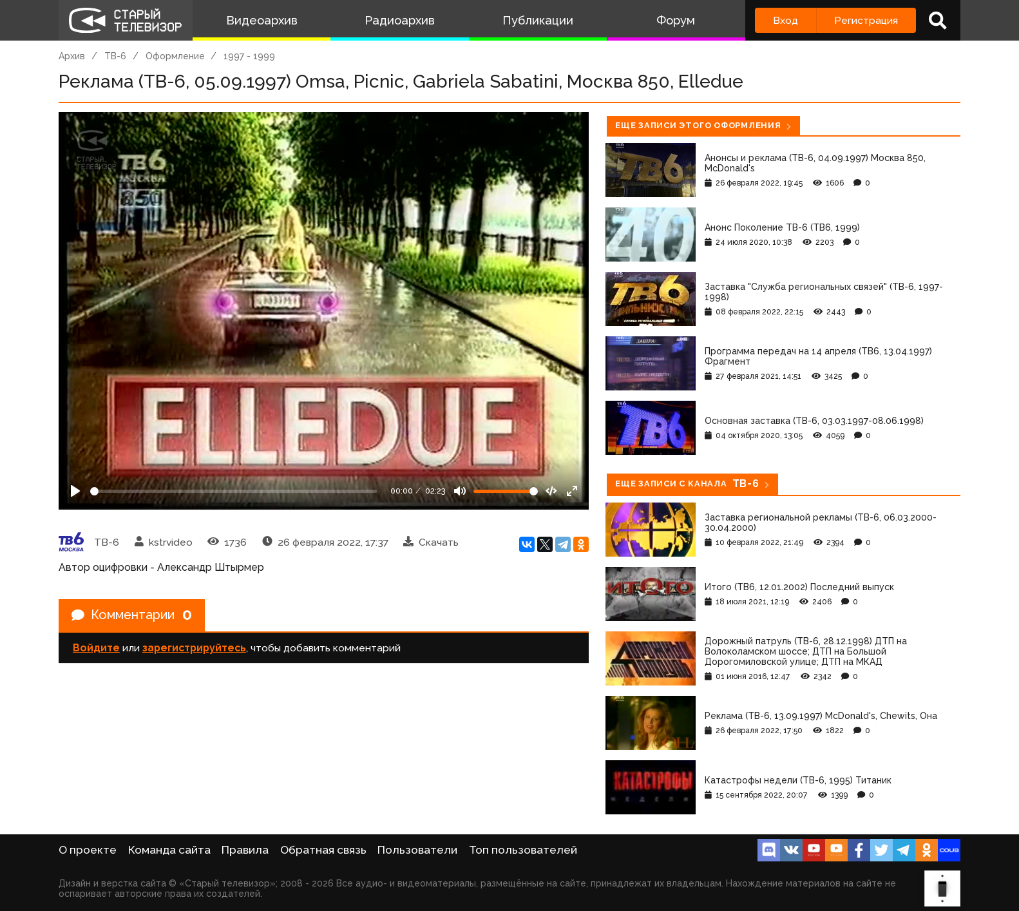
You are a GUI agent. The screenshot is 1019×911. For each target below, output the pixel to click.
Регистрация (866, 20)
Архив (72, 56)
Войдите (96, 648)
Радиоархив (400, 20)
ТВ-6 (115, 56)
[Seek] (233, 491)
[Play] (75, 491)
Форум (675, 20)
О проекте (88, 849)
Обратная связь (323, 849)
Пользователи (417, 849)
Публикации (537, 20)
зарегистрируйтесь (194, 648)
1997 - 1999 (249, 56)
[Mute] (460, 491)
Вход (785, 20)
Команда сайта (169, 849)
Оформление (175, 56)
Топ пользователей (523, 849)
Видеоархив (262, 20)
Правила (245, 849)
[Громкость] (505, 491)
